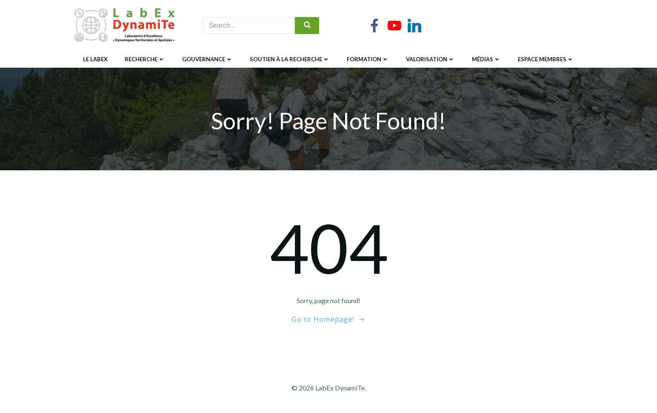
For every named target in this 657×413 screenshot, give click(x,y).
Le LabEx (95, 59)
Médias (486, 59)
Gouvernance (207, 59)
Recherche (145, 59)
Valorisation (430, 59)
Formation (368, 59)
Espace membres (546, 59)
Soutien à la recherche (290, 59)
